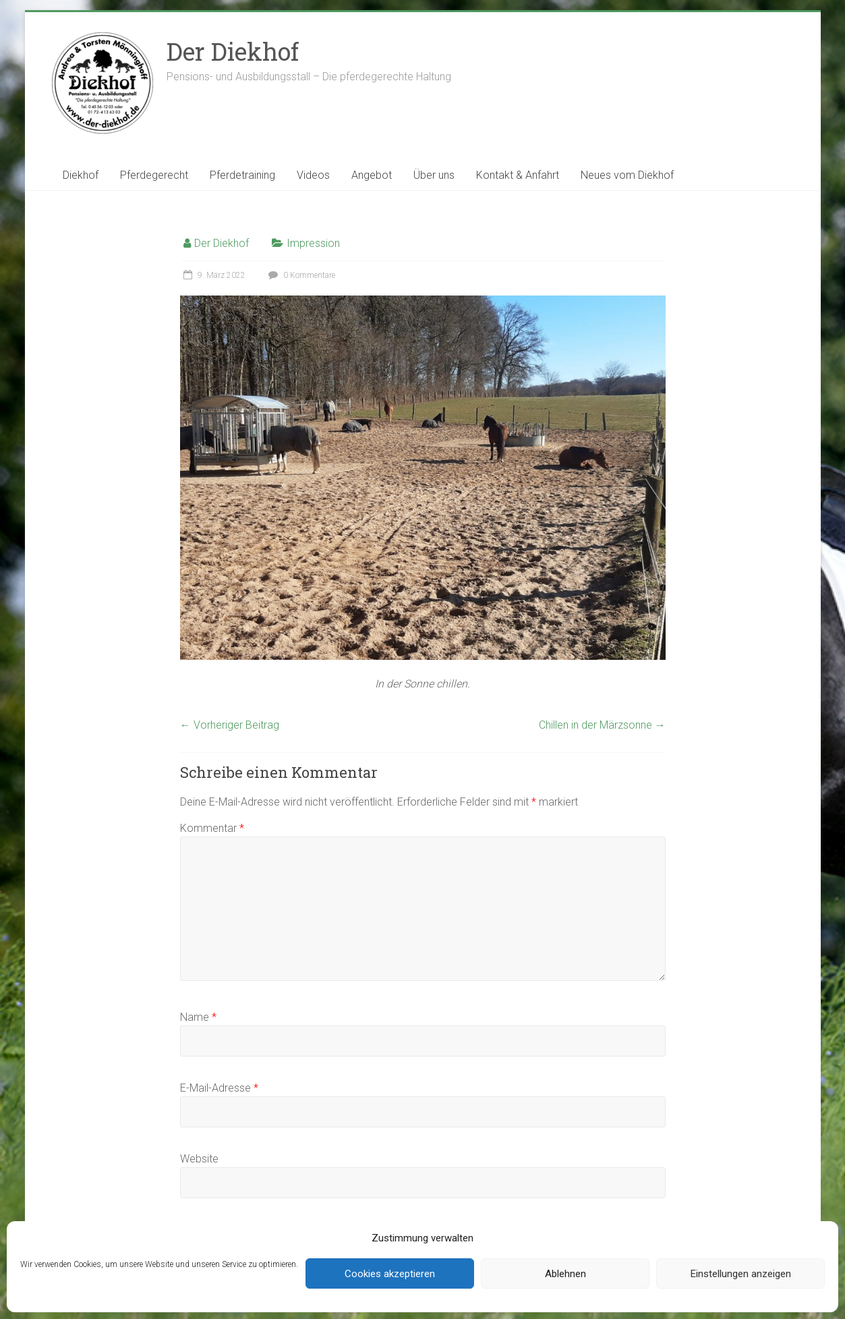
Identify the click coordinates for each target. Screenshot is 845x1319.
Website (199, 1158)
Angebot (371, 175)
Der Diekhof (233, 51)
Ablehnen (565, 1274)
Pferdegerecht (154, 175)
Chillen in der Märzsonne (602, 725)
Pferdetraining (242, 175)
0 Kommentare (300, 275)
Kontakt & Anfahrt (517, 175)
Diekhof (80, 175)
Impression (313, 243)
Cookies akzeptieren (390, 1274)
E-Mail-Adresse (219, 1088)
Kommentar (212, 828)
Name (198, 1017)
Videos (313, 175)
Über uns (434, 175)
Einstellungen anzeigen (741, 1274)
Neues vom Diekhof (627, 175)
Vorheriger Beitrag (229, 725)
